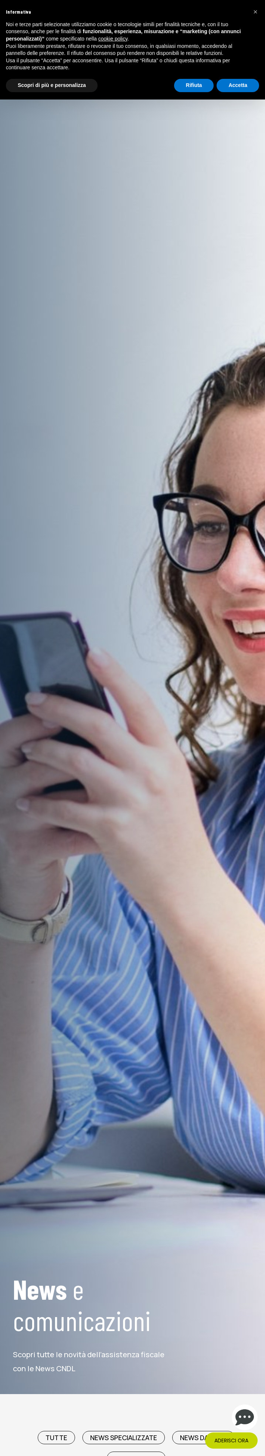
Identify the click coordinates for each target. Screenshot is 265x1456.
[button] (255, 12)
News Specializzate (123, 1437)
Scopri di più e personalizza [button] (52, 85)
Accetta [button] (237, 85)
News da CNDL (203, 1437)
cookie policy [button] (113, 39)
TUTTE (56, 1437)
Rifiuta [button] (194, 85)
